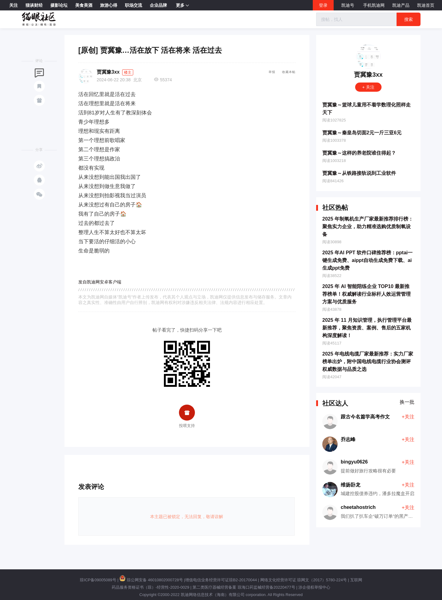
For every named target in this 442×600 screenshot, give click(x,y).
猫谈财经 (34, 5)
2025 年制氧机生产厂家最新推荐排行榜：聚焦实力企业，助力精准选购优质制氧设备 (367, 226)
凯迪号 (348, 5)
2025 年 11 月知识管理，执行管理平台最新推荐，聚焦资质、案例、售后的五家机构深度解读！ (367, 327)
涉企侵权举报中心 (314, 587)
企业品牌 (158, 5)
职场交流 (133, 5)
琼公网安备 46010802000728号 (151, 580)
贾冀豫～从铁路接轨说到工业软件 (359, 173)
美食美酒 (83, 5)
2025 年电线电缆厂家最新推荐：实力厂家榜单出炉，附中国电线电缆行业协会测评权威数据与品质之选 (367, 361)
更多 (182, 5)
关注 (13, 5)
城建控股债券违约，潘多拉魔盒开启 (377, 493)
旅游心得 (108, 5)
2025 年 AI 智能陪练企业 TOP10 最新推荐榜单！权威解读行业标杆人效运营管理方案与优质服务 (366, 294)
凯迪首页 (425, 5)
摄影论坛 (59, 5)
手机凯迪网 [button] (374, 5)
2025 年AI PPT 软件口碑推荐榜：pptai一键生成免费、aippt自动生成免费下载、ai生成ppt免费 (367, 260)
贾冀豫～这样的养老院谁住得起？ (359, 153)
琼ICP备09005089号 (98, 580)
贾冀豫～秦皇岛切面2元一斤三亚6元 (361, 132)
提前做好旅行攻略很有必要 (368, 470)
